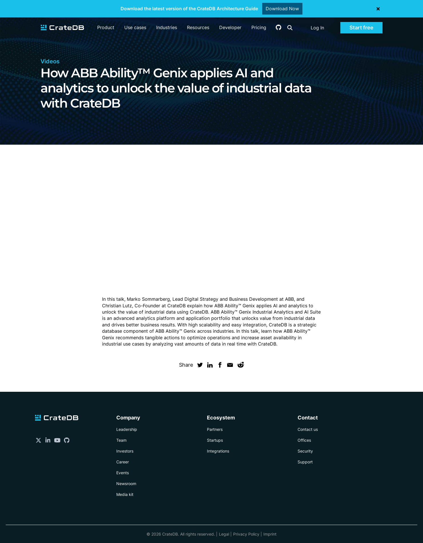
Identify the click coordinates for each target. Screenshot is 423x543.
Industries (166, 27)
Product (105, 27)
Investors (124, 451)
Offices (304, 440)
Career (122, 461)
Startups (215, 440)
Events (122, 472)
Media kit (124, 494)
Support (305, 461)
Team (121, 440)
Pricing (258, 27)
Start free (361, 28)
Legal (224, 534)
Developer (230, 27)
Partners (215, 429)
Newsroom (126, 483)
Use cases (135, 27)
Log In (317, 28)
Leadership (126, 429)
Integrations (218, 451)
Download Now (282, 8)
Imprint (269, 534)
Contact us (308, 429)
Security (305, 451)
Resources (198, 27)
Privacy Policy (246, 534)
